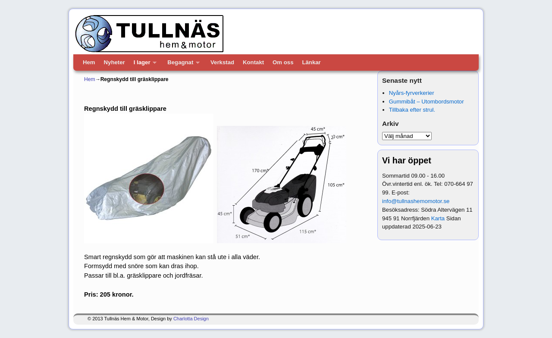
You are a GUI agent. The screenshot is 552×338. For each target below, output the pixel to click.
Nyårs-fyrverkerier (411, 93)
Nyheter (114, 62)
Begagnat (181, 65)
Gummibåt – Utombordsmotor (426, 101)
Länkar (311, 62)
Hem (89, 62)
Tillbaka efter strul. (412, 109)
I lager (143, 65)
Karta (438, 218)
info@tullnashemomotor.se (415, 201)
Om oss (283, 62)
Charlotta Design (191, 318)
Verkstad (222, 62)
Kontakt (253, 62)
